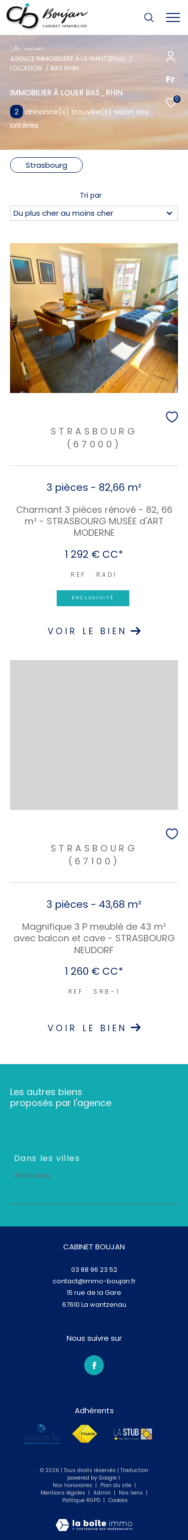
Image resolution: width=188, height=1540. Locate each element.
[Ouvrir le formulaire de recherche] (148, 17)
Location (26, 68)
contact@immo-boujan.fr (94, 1281)
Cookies (118, 1501)
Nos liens (131, 1493)
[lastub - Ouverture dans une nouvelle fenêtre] (133, 1434)
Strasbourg (46, 165)
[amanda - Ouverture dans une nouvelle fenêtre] (42, 1434)
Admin (102, 1493)
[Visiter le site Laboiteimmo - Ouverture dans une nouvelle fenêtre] (94, 1518)
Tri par (91, 195)
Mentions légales (64, 1493)
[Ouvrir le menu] (173, 17)
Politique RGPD (81, 1500)
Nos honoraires (73, 1485)
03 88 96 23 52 (94, 1269)
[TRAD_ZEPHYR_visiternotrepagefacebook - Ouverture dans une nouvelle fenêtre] (94, 1365)
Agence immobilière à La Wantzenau (68, 58)
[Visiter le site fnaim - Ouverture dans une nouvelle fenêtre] (84, 1434)
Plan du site (116, 1485)
